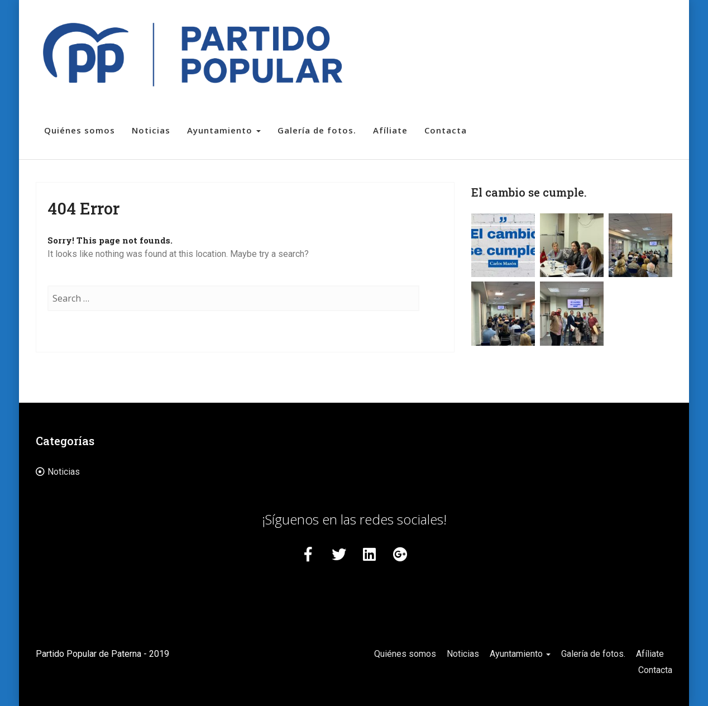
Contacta (445, 130)
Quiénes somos (79, 130)
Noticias (151, 130)
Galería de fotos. (317, 130)
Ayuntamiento (224, 130)
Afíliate (390, 130)
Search (431, 309)
